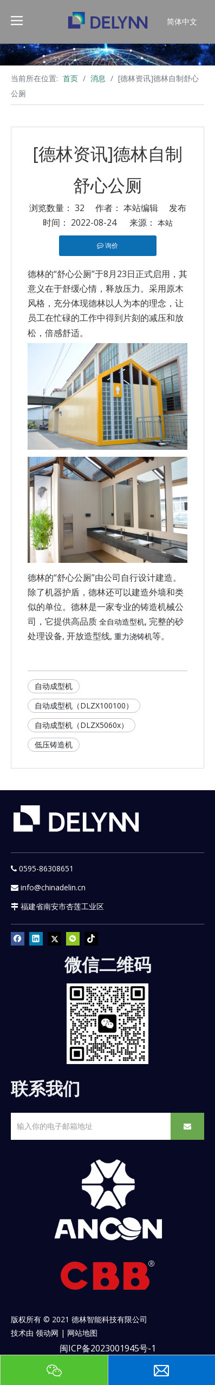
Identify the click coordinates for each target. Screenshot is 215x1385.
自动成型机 (54, 686)
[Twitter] (54, 939)
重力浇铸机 (133, 636)
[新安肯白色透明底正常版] (107, 1200)
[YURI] (107, 1023)
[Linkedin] (36, 939)
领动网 (47, 1333)
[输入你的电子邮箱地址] (88, 1126)
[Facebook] (17, 939)
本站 (165, 223)
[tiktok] (91, 939)
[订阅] (187, 1126)
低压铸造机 (54, 744)
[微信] (73, 939)
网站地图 (82, 1333)
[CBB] (108, 1278)
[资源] (107, 54)
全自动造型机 (122, 621)
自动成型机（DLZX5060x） (81, 725)
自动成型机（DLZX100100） (84, 705)
